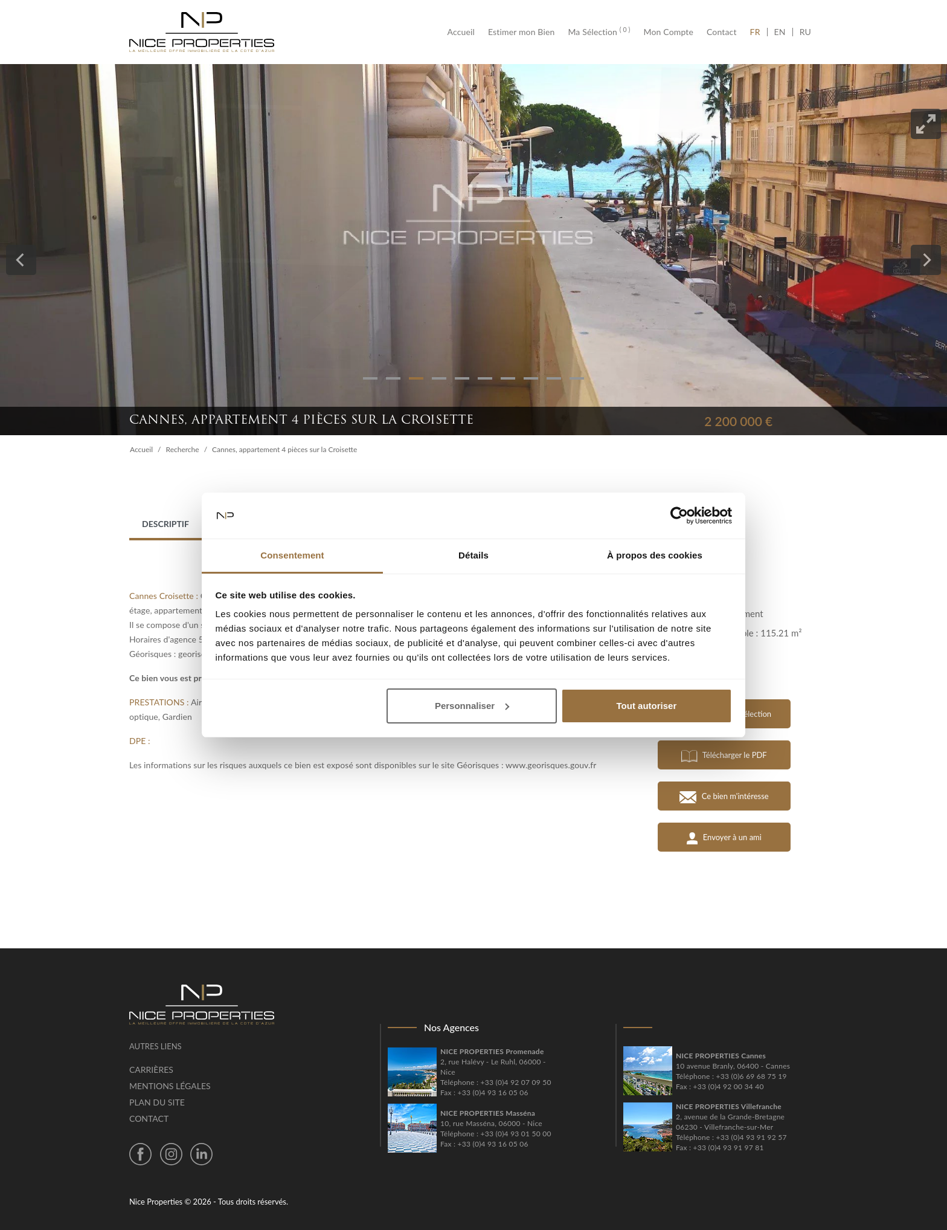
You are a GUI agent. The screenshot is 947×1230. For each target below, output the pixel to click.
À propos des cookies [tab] (654, 555)
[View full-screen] (926, 124)
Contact (722, 32)
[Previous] (21, 260)
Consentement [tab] (292, 555)
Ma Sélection (599, 32)
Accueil (464, 32)
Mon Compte (668, 32)
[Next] (926, 260)
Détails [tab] (473, 555)
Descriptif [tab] (165, 524)
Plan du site (157, 1102)
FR (758, 32)
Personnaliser (472, 706)
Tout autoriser (647, 706)
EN (780, 32)
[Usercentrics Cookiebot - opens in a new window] (679, 516)
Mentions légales (170, 1086)
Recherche (182, 449)
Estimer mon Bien (521, 32)
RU (805, 32)
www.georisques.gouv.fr (551, 765)
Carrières (151, 1069)
